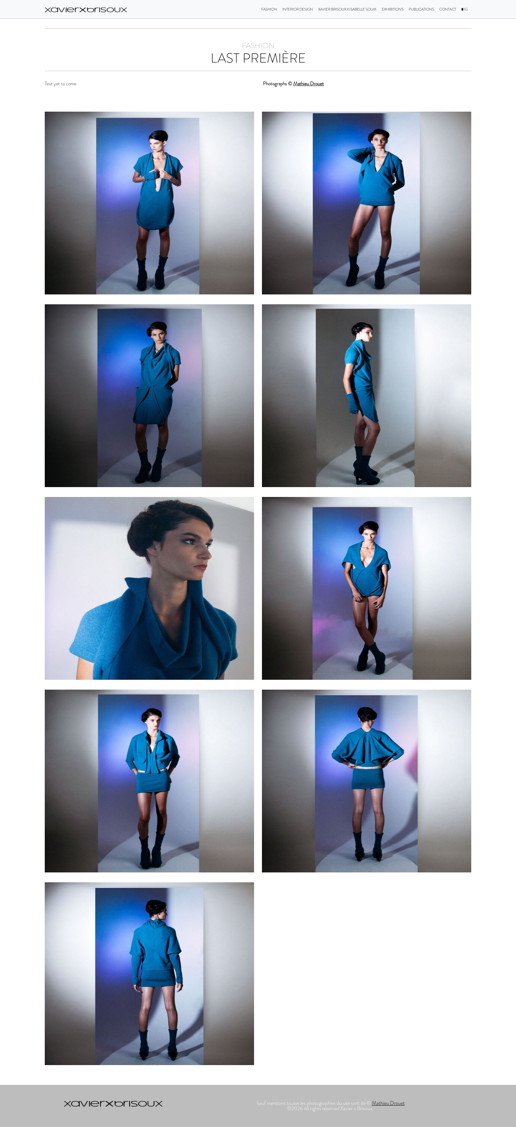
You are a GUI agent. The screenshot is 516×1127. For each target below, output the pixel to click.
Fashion (269, 9)
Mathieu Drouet (308, 83)
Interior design (297, 9)
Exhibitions (392, 9)
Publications (421, 9)
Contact (447, 9)
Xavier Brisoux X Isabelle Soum (347, 9)
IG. (465, 9)
